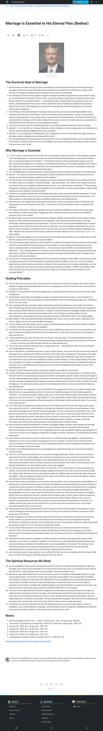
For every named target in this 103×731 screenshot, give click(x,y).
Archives (12, 706)
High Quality (46, 706)
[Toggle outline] (8, 35)
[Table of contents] (6, 6)
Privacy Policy (14, 710)
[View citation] (13, 35)
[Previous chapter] (51, 728)
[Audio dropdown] (33, 35)
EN (43, 35)
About (11, 718)
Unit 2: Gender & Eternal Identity (21, 6)
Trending (45, 718)
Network (12, 714)
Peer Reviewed (47, 710)
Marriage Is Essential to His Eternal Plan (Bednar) (52, 6)
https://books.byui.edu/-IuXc (17, 641)
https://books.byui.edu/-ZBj (39, 641)
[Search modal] (81, 2)
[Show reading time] (48, 35)
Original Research (48, 714)
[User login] (96, 2)
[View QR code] (18, 35)
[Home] (7, 2)
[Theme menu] (91, 2)
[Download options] (25, 35)
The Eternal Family (18, 2)
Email (79, 706)
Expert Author (46, 722)
